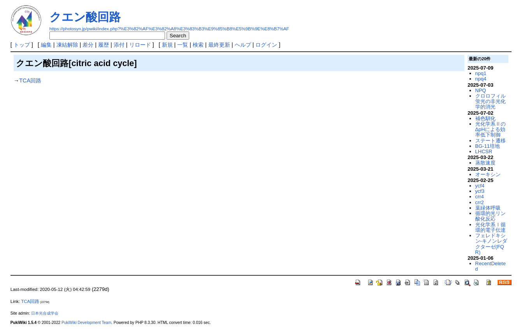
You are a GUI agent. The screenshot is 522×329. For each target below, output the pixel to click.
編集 (46, 45)
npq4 (481, 79)
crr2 (479, 202)
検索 (198, 45)
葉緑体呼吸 (488, 208)
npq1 (481, 73)
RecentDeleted (490, 266)
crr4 (479, 197)
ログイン (266, 45)
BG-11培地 (487, 146)
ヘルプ (243, 45)
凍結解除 (67, 45)
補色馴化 (485, 118)
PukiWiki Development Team (86, 322)
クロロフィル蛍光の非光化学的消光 (490, 101)
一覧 (182, 45)
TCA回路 (30, 80)
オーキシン (488, 174)
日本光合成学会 (44, 313)
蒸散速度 (485, 163)
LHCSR (483, 151)
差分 (88, 45)
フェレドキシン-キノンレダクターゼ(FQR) (491, 244)
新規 (167, 45)
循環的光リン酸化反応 (490, 216)
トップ (22, 45)
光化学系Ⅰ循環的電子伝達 (490, 227)
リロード (140, 45)
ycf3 (480, 191)
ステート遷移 (490, 141)
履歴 (103, 45)
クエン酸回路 (85, 16)
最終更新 (219, 45)
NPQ (480, 90)
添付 (119, 45)
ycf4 (480, 186)
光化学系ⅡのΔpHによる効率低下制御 (490, 129)
